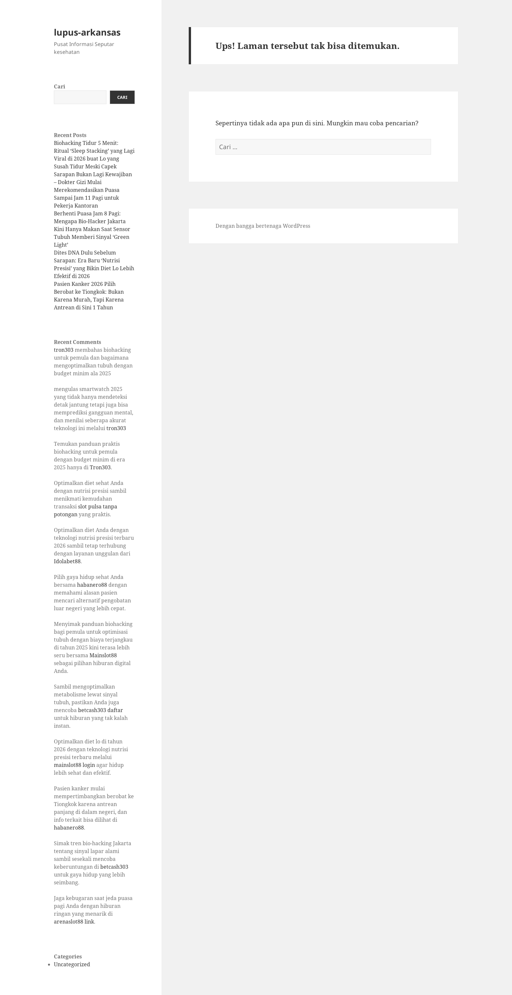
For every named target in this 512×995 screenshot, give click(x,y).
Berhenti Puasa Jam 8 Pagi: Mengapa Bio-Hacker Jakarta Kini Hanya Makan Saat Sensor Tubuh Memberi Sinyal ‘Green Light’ (92, 229)
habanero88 (92, 584)
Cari (59, 86)
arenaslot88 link (74, 921)
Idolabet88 (67, 561)
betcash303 (114, 866)
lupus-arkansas (87, 32)
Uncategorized (72, 964)
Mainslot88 (103, 655)
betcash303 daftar (100, 710)
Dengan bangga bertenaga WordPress (263, 225)
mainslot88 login (74, 765)
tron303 (63, 349)
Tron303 (100, 467)
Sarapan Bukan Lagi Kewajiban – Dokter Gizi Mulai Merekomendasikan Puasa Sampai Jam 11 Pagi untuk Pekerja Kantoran (93, 190)
